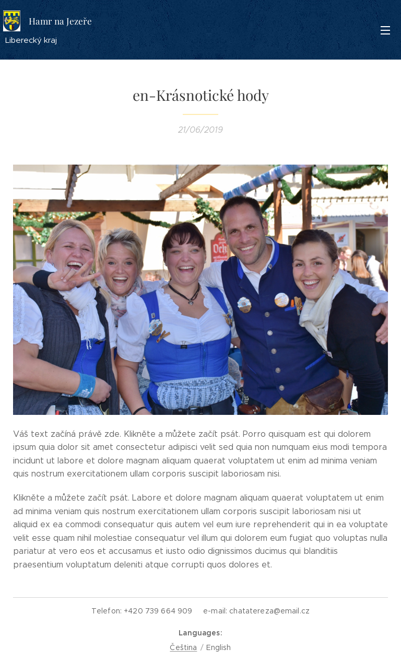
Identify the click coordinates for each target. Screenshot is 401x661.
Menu (385, 30)
